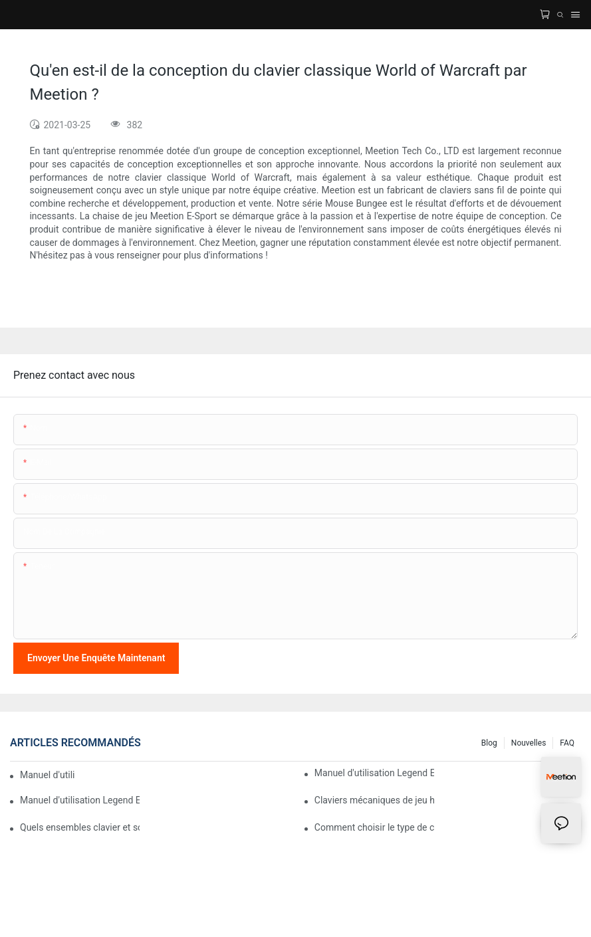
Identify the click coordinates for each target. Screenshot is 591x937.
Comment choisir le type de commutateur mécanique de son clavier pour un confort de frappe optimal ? (374, 827)
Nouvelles (528, 743)
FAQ (567, 743)
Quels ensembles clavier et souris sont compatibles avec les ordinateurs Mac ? (80, 827)
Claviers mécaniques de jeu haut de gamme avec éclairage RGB (374, 800)
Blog (489, 743)
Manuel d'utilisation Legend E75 (374, 773)
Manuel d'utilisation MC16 (47, 775)
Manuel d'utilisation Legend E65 (80, 800)
